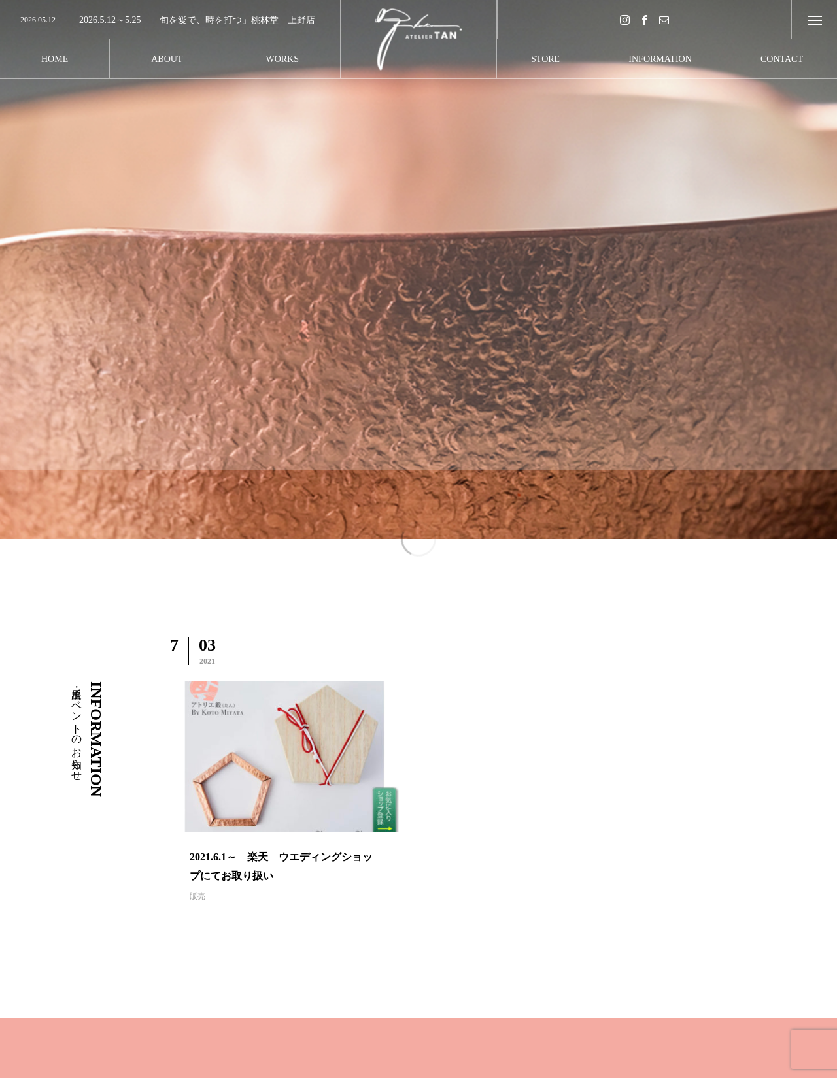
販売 (197, 896)
